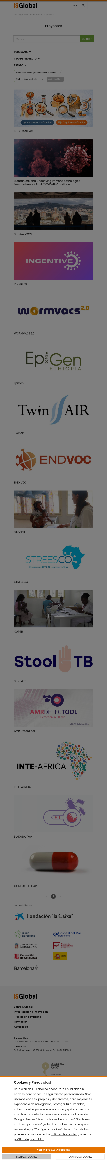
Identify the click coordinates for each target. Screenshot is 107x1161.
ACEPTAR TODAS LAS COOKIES (53, 1150)
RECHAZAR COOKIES (26, 1156)
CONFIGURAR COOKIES (80, 1156)
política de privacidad (29, 1139)
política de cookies (64, 1134)
